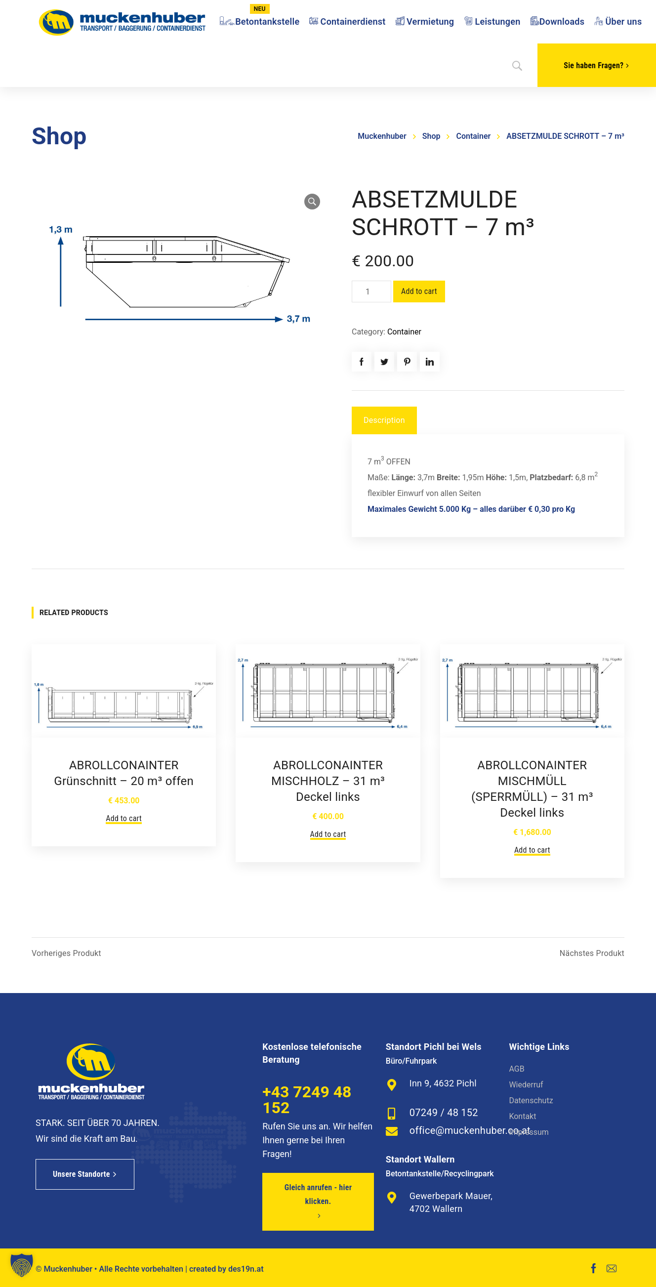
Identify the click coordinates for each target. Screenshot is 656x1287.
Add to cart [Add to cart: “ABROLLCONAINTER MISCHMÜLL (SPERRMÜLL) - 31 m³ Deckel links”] (532, 850)
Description (384, 420)
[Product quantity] (371, 291)
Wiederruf (526, 1084)
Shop (431, 136)
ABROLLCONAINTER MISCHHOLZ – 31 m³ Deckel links (328, 781)
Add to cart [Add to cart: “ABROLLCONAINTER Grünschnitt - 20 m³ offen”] (124, 818)
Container (473, 136)
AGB (516, 1069)
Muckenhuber (382, 136)
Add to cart (419, 291)
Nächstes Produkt (592, 953)
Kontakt (522, 1116)
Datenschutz (531, 1100)
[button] (21, 1265)
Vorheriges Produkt (66, 953)
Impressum (529, 1132)
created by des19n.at (226, 1269)
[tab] (384, 420)
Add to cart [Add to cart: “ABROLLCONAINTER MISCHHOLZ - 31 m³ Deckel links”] (328, 834)
